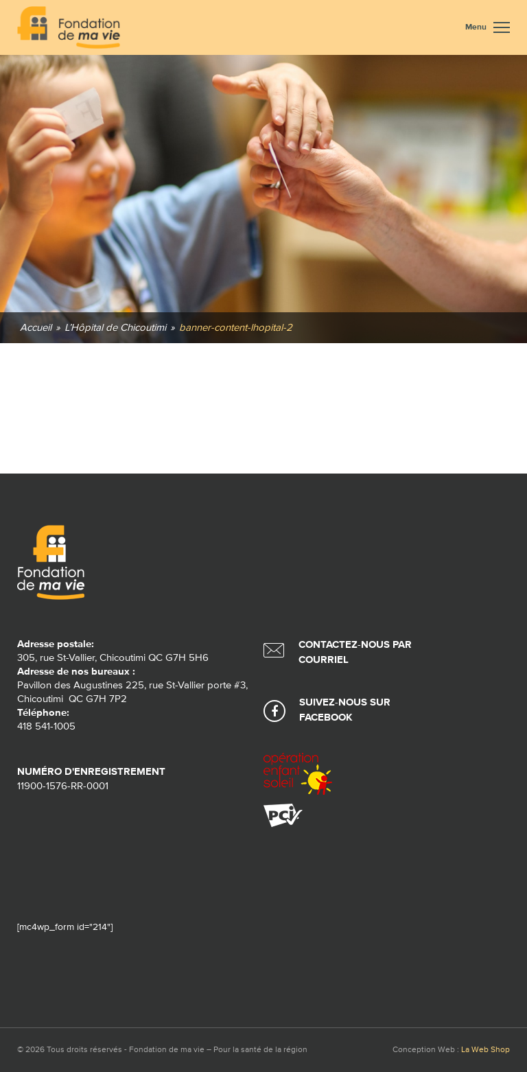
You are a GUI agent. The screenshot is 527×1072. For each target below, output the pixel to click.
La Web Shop (485, 1050)
